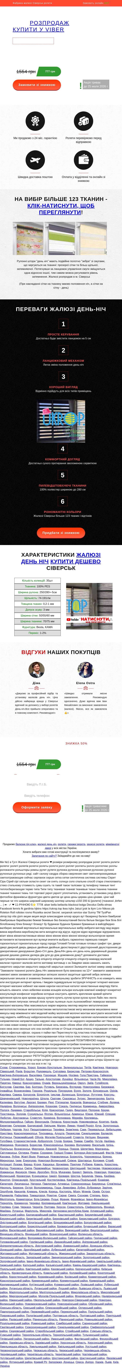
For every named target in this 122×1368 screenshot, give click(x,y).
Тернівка (58, 1129)
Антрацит (6, 1164)
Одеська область (11, 1307)
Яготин (48, 1114)
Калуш (4, 1168)
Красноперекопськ (25, 1133)
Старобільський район (49, 1331)
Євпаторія (6, 1183)
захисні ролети (95, 844)
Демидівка (69, 1187)
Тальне (39, 1079)
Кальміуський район (58, 1265)
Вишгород (80, 1110)
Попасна (56, 1121)
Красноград (56, 1110)
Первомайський (23, 1137)
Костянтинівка (56, 1179)
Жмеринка (6, 1145)
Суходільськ (35, 1114)
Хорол (32, 1067)
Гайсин (29, 1121)
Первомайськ (42, 1168)
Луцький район (67, 1288)
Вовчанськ (89, 1102)
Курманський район (66, 1284)
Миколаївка (109, 1079)
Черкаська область (45, 1350)
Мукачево (65, 1172)
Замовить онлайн (96, 3)
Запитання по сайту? (44, 855)
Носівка (73, 1075)
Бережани (107, 1086)
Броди (105, 1110)
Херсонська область (73, 1342)
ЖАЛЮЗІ (88, 555)
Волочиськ (20, 1106)
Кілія (45, 1110)
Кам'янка (98, 1067)
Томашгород (37, 1195)
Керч (105, 1195)
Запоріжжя (55, 1362)
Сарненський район (94, 1323)
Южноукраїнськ (53, 1145)
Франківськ (78, 1199)
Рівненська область (45, 1319)
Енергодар (29, 1160)
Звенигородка (95, 1098)
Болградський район (13, 1226)
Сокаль (63, 1106)
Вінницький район (36, 1234)
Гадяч (69, 1110)
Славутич (36, 1117)
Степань (95, 1195)
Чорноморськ (92, 1156)
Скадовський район (21, 1331)
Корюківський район (50, 1276)
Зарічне (107, 1187)
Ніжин (32, 1172)
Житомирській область (43, 1253)
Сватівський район (11, 1327)
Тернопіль (6, 1203)
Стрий (109, 1160)
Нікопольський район (46, 1300)
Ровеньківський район (98, 1319)
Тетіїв (87, 1067)
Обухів (39, 1137)
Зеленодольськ (73, 1067)
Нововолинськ (59, 1156)
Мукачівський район (87, 1296)
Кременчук (21, 1203)
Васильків (98, 1145)
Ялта (54, 1172)
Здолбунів (6, 1191)
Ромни (34, 1152)
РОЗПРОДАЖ (49, 23)
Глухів (58, 1141)
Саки (83, 1129)
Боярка (67, 1141)
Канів (114, 1121)
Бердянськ (98, 1183)
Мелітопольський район (54, 1292)
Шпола (44, 1098)
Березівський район (65, 1218)
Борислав (36, 1145)
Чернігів (37, 1207)
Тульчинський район (95, 1335)
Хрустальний (37, 1179)
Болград (37, 1086)
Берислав (73, 1071)
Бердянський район (12, 1218)
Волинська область (90, 1234)
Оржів (96, 1191)
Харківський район (47, 1342)
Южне (89, 1114)
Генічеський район (105, 1238)
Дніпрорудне (36, 1106)
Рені (51, 1102)
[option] (36, 688)
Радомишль (43, 1071)
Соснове (82, 1195)
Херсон (61, 1207)
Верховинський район (50, 1230)
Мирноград (7, 1160)
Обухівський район (100, 1304)
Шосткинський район (65, 1358)
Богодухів (29, 1094)
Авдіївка (109, 1141)
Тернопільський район (67, 1335)
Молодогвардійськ (11, 1121)
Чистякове (93, 1168)
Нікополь (5, 1187)
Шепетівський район (37, 1358)
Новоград (100, 1172)
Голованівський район (14, 1241)
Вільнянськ (81, 1079)
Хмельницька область (14, 1346)
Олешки (110, 1114)
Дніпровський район (94, 1241)
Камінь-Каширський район (89, 1265)
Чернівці (34, 1203)
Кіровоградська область (27, 1272)
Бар (28, 1086)
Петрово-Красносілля (94, 1071)
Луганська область (21, 1288)
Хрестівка (6, 1133)
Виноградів (42, 1121)
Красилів (75, 1102)
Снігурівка (59, 1071)
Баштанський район (70, 1214)
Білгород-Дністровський (89, 1152)
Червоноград (60, 1168)
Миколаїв (46, 1210)
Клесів (43, 1191)
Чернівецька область (97, 1350)
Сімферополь (93, 1207)
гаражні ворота (76, 844)
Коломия (98, 1160)
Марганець (102, 1148)
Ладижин (16, 1110)
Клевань (32, 1191)
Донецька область (101, 1245)
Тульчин (5, 1079)
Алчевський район (101, 1210)
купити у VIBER (38, 29)
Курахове (51, 1106)
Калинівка (6, 1102)
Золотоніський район (96, 1257)
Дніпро (89, 1362)
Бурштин (29, 1071)
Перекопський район (73, 1311)
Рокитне (52, 1195)
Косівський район (76, 1276)
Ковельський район (55, 1272)
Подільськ (6, 1148)
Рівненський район (71, 1319)
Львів (108, 1362)
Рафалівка (21, 1195)
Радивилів (6, 1195)
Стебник (103, 1102)
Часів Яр (95, 1079)
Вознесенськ (22, 1148)
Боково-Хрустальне (49, 1067)
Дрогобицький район (36, 1249)
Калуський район (33, 1265)
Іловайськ (6, 1090)
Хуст (26, 1129)
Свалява (18, 1086)
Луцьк (54, 1199)
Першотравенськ (41, 1129)
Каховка (70, 1145)
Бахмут (76, 1172)
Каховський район (62, 1269)
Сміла (28, 1168)
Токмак (78, 1141)
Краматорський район (102, 1276)
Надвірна (6, 1106)
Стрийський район (76, 1331)
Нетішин (90, 1137)
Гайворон (106, 1075)
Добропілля (45, 1141)
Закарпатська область (100, 1253)
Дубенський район (63, 1249)
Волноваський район (13, 1238)
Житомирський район (13, 1253)
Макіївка (5, 1210)
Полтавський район (92, 1315)
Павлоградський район (14, 1311)
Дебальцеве (113, 1129)
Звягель (88, 1172)
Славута (78, 1137)
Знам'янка (72, 1129)
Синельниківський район (73, 1327)
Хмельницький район (42, 1346)
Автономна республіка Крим (71, 1210)
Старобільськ (31, 1110)
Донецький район (11, 1249)
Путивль (49, 1086)
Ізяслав (55, 1094)
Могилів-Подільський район (55, 1296)
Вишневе (103, 1137)
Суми (15, 1207)
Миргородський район (23, 1296)
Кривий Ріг (40, 1362)
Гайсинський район (80, 1238)
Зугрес (81, 1098)
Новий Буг (18, 1079)
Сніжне (71, 1160)
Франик (64, 1199)
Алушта (59, 1133)
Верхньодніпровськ (64, 1083)
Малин (61, 1125)
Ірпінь (109, 1145)
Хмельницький (100, 1203)
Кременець (90, 1106)
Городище (49, 1075)
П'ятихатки (62, 1102)
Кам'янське (69, 1203)
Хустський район (95, 1346)
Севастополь (75, 1207)
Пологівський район (38, 1315)
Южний (99, 1114)
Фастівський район (86, 1338)
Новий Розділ (85, 1125)
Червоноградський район (16, 1350)
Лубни (16, 1156)
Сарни (62, 1195)
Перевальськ (96, 1129)
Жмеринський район (72, 1253)
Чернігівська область (40, 1354)
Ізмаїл (53, 1176)
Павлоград (49, 1183)
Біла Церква (41, 1199)
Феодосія (21, 1172)
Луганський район (45, 1288)
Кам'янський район (38, 1269)
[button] (17, 670)
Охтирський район (90, 1307)
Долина (114, 1102)
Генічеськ (76, 1106)
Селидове (19, 1125)
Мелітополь (7, 1199)
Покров (74, 1148)
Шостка (75, 1176)
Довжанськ (7, 1172)
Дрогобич (43, 1172)
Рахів (19, 1071)
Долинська (68, 1094)
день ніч (35, 561)
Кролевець (91, 1117)
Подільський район (100, 1311)
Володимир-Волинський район (47, 1238)
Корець (53, 1191)
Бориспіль (76, 1156)
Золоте (86, 1090)
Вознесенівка (22, 1090)
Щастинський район (92, 1358)
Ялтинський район (21, 1362)
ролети (62, 844)
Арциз (29, 1079)
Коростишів (70, 1121)
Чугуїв (99, 1141)
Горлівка (5, 1207)
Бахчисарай (34, 1125)
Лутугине (96, 1094)
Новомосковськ (111, 1168)
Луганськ (17, 1210)
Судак (4, 1067)
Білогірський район (40, 1222)
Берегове (6, 1125)
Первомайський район (45, 1311)
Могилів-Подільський (58, 1137)
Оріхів (113, 1090)
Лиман (71, 1125)
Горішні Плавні (63, 1152)
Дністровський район (48, 1245)
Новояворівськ (88, 1121)
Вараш (28, 1164)
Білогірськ (83, 1094)
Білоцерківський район (68, 1222)
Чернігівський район (67, 1354)
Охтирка (23, 1152)
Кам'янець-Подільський (81, 1179)
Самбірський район (68, 1323)
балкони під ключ (26, 844)
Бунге (77, 1090)
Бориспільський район (41, 1226)
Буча (98, 1125)
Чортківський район (94, 1354)
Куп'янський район (41, 1284)
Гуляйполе (101, 1083)
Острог (105, 1191)
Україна (5, 1366)
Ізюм (18, 1160)
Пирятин (5, 1083)
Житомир (84, 1203)
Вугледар (75, 1086)
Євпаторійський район (90, 1249)
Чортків (17, 1129)
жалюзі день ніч (47, 844)
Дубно (81, 1187)
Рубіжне (87, 1164)
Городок (37, 1090)
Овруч (82, 1083)
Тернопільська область (36, 1335)
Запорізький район (38, 1257)
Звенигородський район (66, 1257)
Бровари (63, 1176)
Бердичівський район (98, 1214)
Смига (72, 1195)
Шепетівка (87, 1148)
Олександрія (20, 1179)
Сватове (55, 1098)
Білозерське (100, 1090)
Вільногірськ (62, 1114)
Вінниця (109, 1207)
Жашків (62, 1075)
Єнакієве (103, 1179)
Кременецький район (45, 1280)
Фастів (110, 1152)
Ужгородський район (36, 1338)
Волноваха (63, 1117)
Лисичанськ (21, 1183)
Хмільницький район (71, 1346)
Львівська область (90, 1288)
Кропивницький (51, 1203)
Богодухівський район (97, 1222)
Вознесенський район (63, 1234)
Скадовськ (69, 1098)
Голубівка (6, 1141)
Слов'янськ (114, 1183)
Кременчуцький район (74, 1280)
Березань (62, 1086)
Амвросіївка (106, 1106)
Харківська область (21, 1342)
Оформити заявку (36, 807)
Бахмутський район (12, 1214)
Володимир (83, 1145)
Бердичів (87, 1176)
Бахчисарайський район (41, 1214)
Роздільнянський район (15, 1323)
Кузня (37, 1164)
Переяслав (73, 1133)
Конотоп (5, 1179)
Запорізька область (12, 1257)
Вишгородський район (104, 1230)
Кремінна (49, 1117)
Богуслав (6, 1086)
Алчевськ (63, 1183)
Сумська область (101, 1331)
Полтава (49, 1207)
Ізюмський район (10, 1265)
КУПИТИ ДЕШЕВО (75, 561)
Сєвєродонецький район (40, 1327)
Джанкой (51, 1148)
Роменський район (43, 1323)
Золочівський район (12, 1261)
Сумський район (10, 1335)
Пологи (4, 1110)
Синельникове (90, 1133)
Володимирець (43, 1187)
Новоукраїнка (30, 1098)
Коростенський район (22, 1276)
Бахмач (42, 1102)
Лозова (17, 1164)
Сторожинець (17, 1067)
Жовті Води (28, 1156)
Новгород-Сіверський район (79, 1300)
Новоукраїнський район (72, 1304)
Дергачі (31, 1102)
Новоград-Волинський (52, 1160)
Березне (18, 1187)
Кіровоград (23, 1176)
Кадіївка (109, 1176)
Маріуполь (31, 1210)
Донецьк (68, 1362)
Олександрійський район (61, 1307)
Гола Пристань (89, 1075)
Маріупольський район (23, 1292)
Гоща (57, 1187)
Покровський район (12, 1315)
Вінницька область (12, 1234)
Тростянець (7, 1114)
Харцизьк (48, 1164)
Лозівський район (91, 1284)
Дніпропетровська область (17, 1245)
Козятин (104, 1121)
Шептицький (78, 1168)
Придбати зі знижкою (61, 533)
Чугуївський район (11, 1358)
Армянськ (78, 1114)
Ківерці (16, 1083)
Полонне (94, 1110)
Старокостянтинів (25, 1141)
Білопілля (43, 1094)
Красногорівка (32, 1083)
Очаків (46, 1083)
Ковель (98, 1164)
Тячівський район (11, 1338)
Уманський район (62, 1338)
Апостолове (53, 1079)
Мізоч (76, 1191)
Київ (115, 1362)
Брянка (107, 1156)
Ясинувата (21, 1145)
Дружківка (62, 1164)
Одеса (80, 1362)
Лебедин (5, 1129)
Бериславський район (93, 1218)
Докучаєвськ (20, 1117)
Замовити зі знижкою (36, 85)
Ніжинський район (20, 1300)
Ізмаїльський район (109, 1261)
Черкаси (25, 1207)
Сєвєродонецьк (80, 1183)
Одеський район (33, 1307)
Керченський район (87, 1269)
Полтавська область (65, 1315)
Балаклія (107, 1133)
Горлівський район (41, 1241)
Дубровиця (94, 1187)
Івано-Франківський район (78, 1261)
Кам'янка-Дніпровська (14, 1075)
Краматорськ (24, 1199)
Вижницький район (77, 1230)
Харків (99, 1362)
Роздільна (50, 1090)
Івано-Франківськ (97, 1199)
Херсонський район (100, 1342)
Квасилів (19, 1191)
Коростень (111, 1164)
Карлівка (5, 1094)
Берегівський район (38, 1218)
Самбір (88, 1141)
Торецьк (63, 1148)
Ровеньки (43, 1156)
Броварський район (69, 1226)
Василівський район (21, 1230)
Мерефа (77, 1117)
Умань (99, 1176)
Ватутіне (19, 1102)
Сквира (17, 1094)
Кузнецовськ (40, 1176)
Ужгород (35, 1183)
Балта (110, 1098)
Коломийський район (82, 1272)
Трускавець (46, 1133)
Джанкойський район (67, 1241)
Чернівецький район (13, 1354)
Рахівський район (20, 1319)
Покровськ (16, 1168)
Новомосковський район (40, 1304)
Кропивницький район (14, 1284)
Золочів (21, 1114)
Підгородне (65, 1090)
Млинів (86, 1191)
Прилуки (75, 1164)
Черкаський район (70, 1350)
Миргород (38, 1148)
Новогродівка (91, 1086)
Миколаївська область (85, 1292)
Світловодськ (8, 1152)
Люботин (5, 1117)
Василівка (35, 1075)
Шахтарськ (85, 1160)
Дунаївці (67, 1079)
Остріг (29, 1187)
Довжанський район (75, 1245)
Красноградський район (15, 1280)
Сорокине (46, 1152)
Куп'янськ (6, 1137)
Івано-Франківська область (44, 1261)
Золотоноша (111, 1125)
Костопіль (65, 1191)
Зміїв (90, 1083)
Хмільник (50, 1125)
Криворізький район (101, 1280)
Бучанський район (94, 1226)
